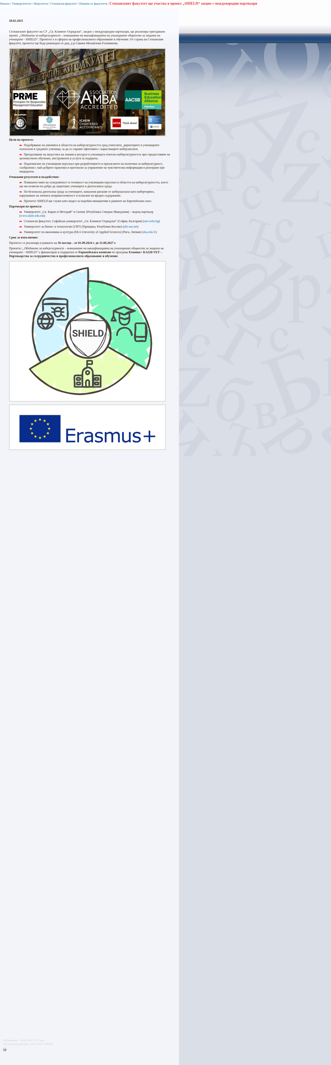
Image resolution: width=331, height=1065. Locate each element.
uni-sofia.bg (151, 221)
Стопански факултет (63, 3)
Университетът (22, 3)
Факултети (41, 3)
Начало (5, 3)
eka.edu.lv (149, 232)
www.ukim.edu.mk (32, 216)
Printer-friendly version (6, 1049)
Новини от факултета (93, 3)
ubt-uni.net (130, 226)
